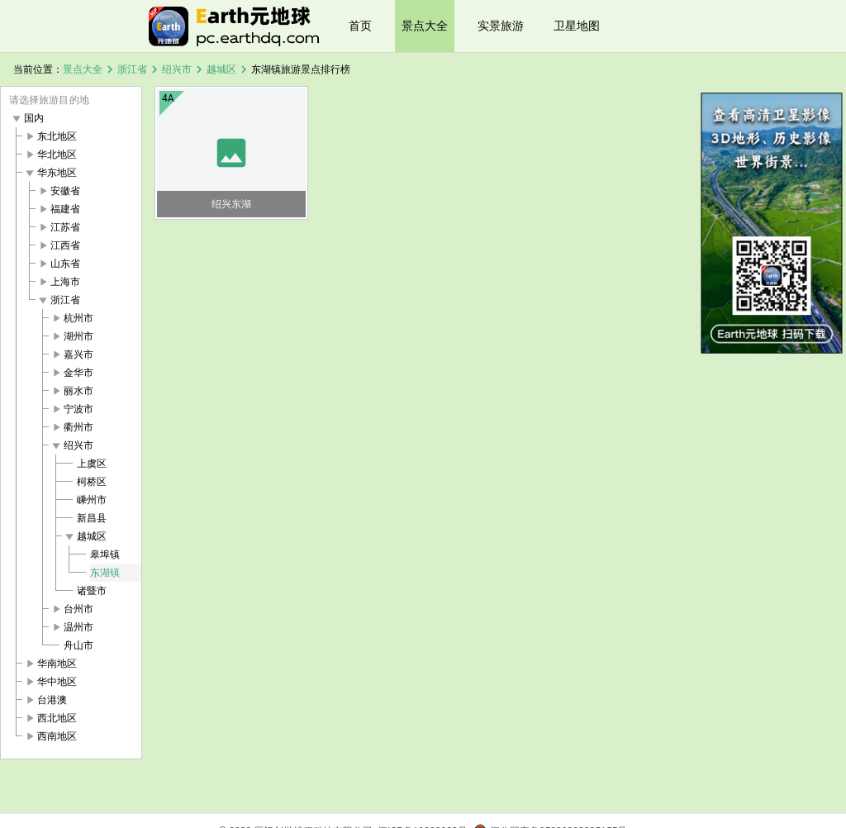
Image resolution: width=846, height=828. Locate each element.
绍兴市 (177, 69)
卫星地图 (577, 25)
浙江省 (132, 69)
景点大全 (425, 25)
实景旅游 (501, 25)
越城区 (221, 69)
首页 (360, 25)
